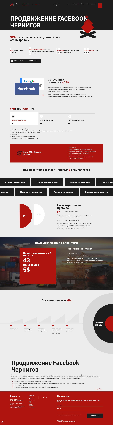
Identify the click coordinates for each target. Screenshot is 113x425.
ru (32, 3)
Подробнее (98, 389)
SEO (30, 402)
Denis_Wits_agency (20, 406)
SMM (30, 401)
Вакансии (31, 395)
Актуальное (56, 4)
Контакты (93, 4)
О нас (68, 4)
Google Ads (32, 399)
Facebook (67, 421)
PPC (64, 421)
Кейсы (81, 4)
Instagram (72, 421)
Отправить (95, 415)
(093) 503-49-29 (25, 4)
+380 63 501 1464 (18, 403)
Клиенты (87, 4)
